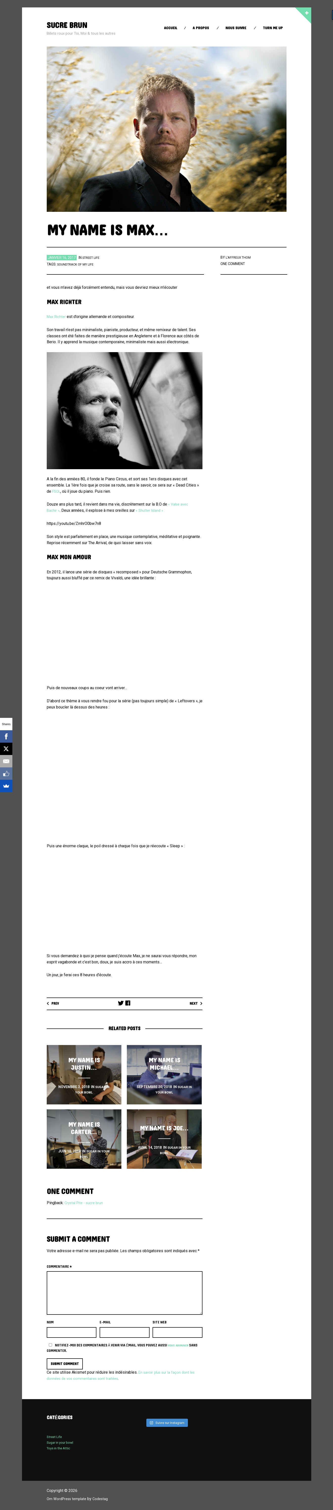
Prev (56, 1003)
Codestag (104, 1499)
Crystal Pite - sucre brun (85, 1202)
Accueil (170, 28)
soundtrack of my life (77, 264)
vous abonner (179, 1345)
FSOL (57, 491)
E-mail (105, 1322)
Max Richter (57, 316)
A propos (201, 28)
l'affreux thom (239, 257)
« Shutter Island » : (152, 510)
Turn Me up (273, 28)
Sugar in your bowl (62, 1443)
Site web (160, 1322)
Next (193, 1003)
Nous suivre (235, 28)
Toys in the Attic (60, 1449)
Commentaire (59, 1266)
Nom (50, 1322)
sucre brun (70, 25)
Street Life (92, 258)
